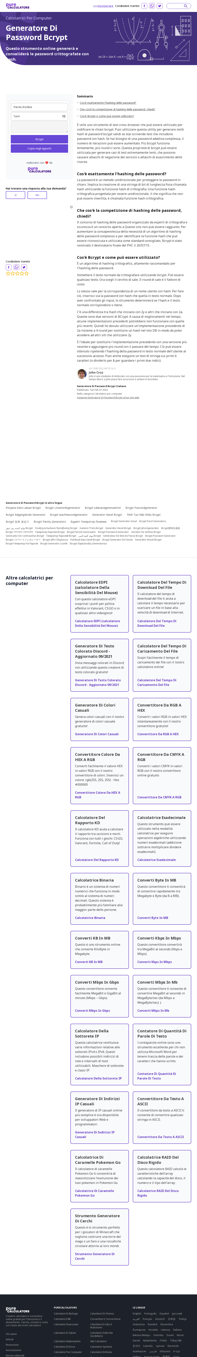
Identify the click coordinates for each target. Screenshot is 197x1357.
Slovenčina (166, 1324)
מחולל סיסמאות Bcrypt (91, 528)
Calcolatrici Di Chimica (102, 1313)
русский (177, 1313)
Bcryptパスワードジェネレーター (23, 539)
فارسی (153, 1351)
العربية (136, 1318)
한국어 (136, 1345)
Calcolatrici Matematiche (67, 1341)
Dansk (136, 1340)
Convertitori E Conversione (105, 1318)
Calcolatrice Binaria (90, 918)
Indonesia (139, 1324)
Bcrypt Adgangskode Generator (25, 514)
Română (152, 1324)
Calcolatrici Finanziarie (66, 1324)
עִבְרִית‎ (176, 1351)
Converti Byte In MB (152, 918)
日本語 (171, 1318)
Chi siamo (11, 1333)
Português (150, 1313)
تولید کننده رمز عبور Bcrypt (19, 528)
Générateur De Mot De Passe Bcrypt (123, 535)
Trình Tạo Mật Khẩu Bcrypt (144, 514)
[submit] (186, 6)
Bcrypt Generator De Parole (117, 539)
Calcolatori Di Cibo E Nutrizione (101, 1326)
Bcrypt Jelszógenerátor (146, 528)
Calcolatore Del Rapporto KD (97, 860)
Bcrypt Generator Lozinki (54, 543)
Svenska (158, 1335)
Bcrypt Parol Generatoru (152, 521)
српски (160, 1345)
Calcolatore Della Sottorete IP (98, 1078)
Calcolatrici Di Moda (101, 1352)
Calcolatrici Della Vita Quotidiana (101, 1334)
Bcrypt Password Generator (113, 532)
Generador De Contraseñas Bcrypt (25, 535)
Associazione (13, 1350)
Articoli (9, 1339)
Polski (163, 1340)
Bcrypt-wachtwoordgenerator (69, 514)
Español (164, 1313)
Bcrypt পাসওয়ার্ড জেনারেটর (19, 532)
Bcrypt (39, 139)
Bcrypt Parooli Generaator (81, 532)
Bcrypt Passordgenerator (141, 508)
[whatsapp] (152, 6)
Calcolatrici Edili (62, 1318)
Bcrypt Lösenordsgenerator (62, 508)
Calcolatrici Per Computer (29, 18)
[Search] (177, 6)
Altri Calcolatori (98, 1341)
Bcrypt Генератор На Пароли (22, 543)
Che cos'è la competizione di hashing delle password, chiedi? (117, 109)
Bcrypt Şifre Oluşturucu (55, 539)
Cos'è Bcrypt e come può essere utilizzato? (107, 116)
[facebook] (144, 6)
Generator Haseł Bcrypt (107, 514)
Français (147, 1318)
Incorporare (103, 6)
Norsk (180, 1335)
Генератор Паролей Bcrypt (61, 535)
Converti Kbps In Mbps (154, 962)
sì (16, 195)
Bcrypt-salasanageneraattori (103, 508)
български (139, 1329)
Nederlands (150, 1340)
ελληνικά (165, 1351)
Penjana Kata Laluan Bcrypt (23, 508)
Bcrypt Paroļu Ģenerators (50, 521)
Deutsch (160, 1318)
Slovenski (173, 1345)
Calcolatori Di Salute (65, 1332)
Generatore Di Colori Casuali (97, 734)
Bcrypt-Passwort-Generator (160, 535)
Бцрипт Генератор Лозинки (88, 521)
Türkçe (183, 1318)
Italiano (177, 1329)
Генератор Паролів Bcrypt (50, 532)
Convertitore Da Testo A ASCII (160, 1137)
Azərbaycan (139, 1351)
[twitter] (160, 6)
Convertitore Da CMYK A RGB (159, 797)
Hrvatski (153, 1329)
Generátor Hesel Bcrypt (118, 528)
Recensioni (12, 1344)
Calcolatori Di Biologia (66, 1313)
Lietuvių (165, 1329)
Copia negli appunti (39, 148)
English (137, 1313)
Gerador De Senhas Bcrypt (146, 532)
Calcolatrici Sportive (101, 1346)
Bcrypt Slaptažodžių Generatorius (88, 543)
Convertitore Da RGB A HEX (158, 734)
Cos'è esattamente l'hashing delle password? (108, 103)
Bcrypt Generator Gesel (124, 521)
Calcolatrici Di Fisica (64, 1346)
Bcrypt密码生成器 (170, 528)
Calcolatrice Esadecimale (156, 860)
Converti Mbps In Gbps (92, 1010)
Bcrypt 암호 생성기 (17, 521)
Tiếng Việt (175, 1340)
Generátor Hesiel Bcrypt (148, 539)
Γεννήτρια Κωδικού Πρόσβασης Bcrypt (56, 528)
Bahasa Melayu (141, 1335)
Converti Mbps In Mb (153, 1010)
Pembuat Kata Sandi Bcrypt (85, 539)
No (37, 195)
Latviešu (148, 1345)
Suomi (170, 1335)
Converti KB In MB (89, 962)
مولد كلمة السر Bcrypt (89, 535)
